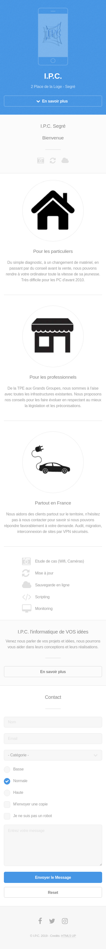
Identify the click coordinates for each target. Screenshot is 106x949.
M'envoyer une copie (30, 804)
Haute (18, 792)
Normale (20, 781)
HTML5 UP (68, 936)
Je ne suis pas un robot (32, 816)
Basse (18, 769)
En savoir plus (55, 101)
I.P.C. (53, 76)
